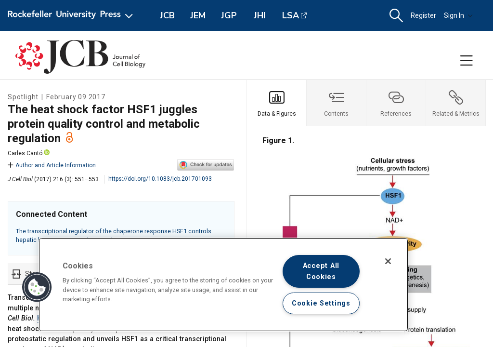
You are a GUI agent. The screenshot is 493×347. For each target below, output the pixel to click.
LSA (290, 15)
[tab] (277, 103)
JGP (229, 15)
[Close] (388, 261)
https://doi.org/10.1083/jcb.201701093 (160, 178)
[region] (223, 285)
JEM (198, 15)
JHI (260, 15)
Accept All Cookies (321, 271)
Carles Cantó (25, 153)
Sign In (458, 15)
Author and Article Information (52, 165)
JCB (167, 15)
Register (423, 15)
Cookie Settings (321, 303)
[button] (396, 16)
